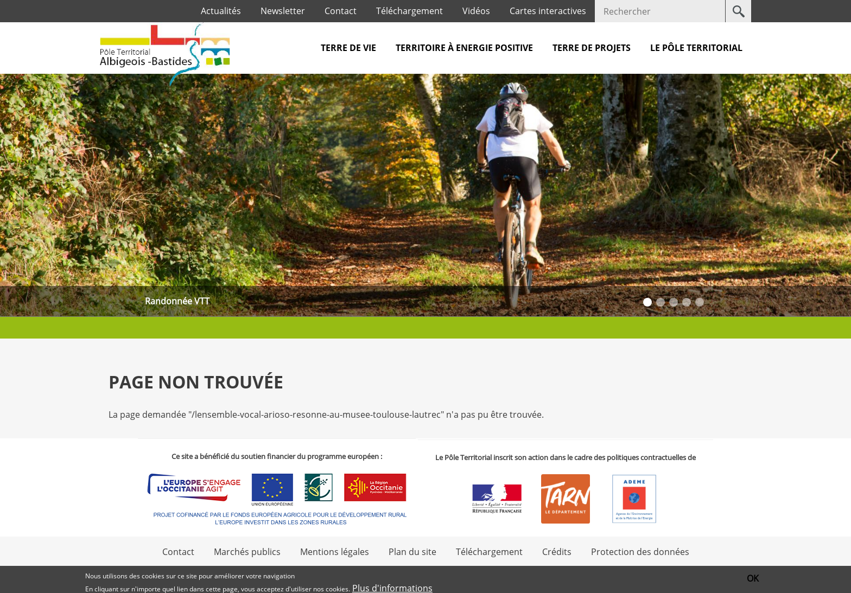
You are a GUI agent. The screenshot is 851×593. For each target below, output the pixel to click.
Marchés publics (247, 552)
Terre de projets (591, 48)
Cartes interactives (548, 11)
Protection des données (640, 552)
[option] (425, 195)
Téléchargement (409, 11)
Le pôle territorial (696, 48)
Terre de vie (348, 48)
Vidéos (476, 11)
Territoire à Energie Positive (464, 48)
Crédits (556, 552)
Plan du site (412, 552)
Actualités (221, 11)
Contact (341, 11)
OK (753, 579)
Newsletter (283, 11)
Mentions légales (334, 552)
